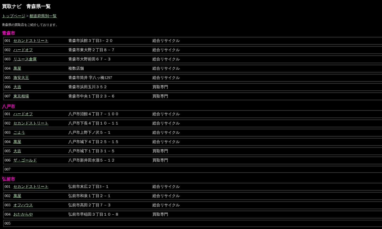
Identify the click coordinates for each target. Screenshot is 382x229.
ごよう (19, 132)
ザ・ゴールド (25, 160)
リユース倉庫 (25, 59)
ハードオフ (23, 50)
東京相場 (21, 96)
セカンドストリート (30, 40)
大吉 (17, 87)
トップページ (13, 16)
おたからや (23, 214)
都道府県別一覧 (43, 16)
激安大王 (21, 78)
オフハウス (23, 205)
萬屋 (17, 68)
